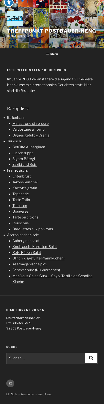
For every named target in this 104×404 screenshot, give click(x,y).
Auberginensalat (26, 241)
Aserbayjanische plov (29, 264)
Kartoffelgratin (24, 188)
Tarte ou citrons (25, 217)
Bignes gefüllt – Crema (31, 135)
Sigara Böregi (23, 159)
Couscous (20, 223)
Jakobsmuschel (25, 182)
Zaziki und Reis (24, 164)
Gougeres (20, 211)
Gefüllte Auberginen (28, 147)
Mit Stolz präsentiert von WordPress (29, 394)
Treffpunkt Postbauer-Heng (51, 31)
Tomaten (19, 206)
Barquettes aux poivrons (32, 229)
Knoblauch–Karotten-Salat (34, 247)
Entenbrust (21, 176)
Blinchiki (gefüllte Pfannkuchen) (38, 258)
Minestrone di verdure (30, 123)
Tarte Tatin (21, 200)
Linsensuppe (22, 153)
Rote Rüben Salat (26, 252)
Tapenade (20, 194)
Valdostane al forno (28, 129)
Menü (52, 54)
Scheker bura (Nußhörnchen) (36, 270)
